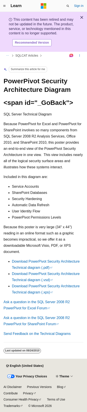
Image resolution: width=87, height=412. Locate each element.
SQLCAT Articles (26, 55)
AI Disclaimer (13, 387)
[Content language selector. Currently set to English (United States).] (25, 365)
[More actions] (79, 55)
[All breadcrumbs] (7, 55)
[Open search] (67, 6)
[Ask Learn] (71, 55)
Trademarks (12, 406)
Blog (60, 387)
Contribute (11, 393)
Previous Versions (39, 387)
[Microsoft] (43, 6)
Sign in (78, 5)
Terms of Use (56, 399)
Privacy (28, 393)
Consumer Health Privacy (21, 399)
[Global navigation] (4, 6)
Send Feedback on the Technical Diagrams (37, 334)
